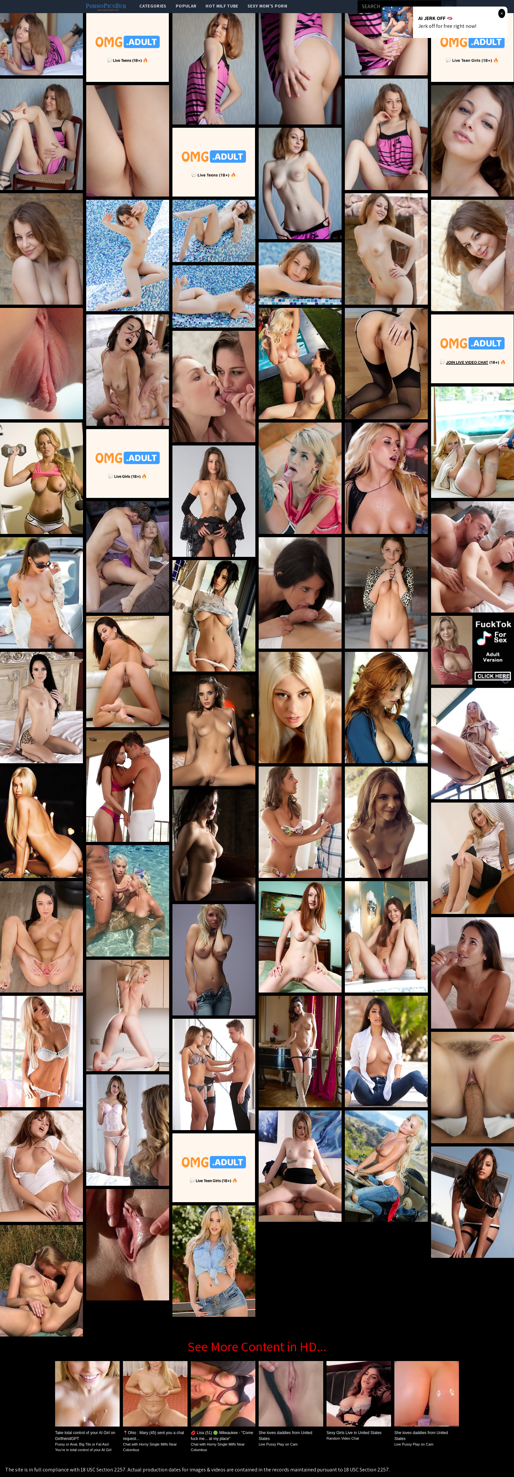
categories (153, 6)
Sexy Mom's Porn (267, 6)
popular (186, 6)
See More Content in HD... (257, 1346)
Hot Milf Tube (222, 6)
